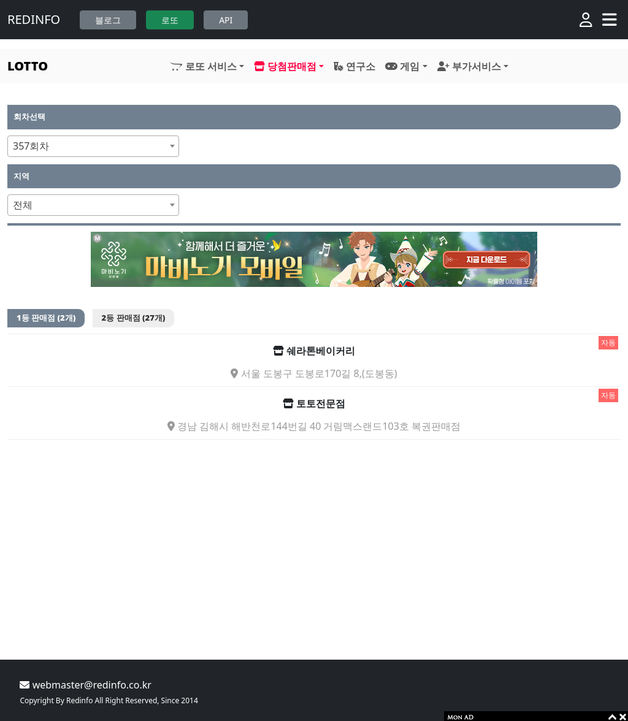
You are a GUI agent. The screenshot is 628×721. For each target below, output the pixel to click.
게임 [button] (402, 66)
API (225, 20)
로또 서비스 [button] (203, 66)
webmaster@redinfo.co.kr (85, 685)
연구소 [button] (354, 66)
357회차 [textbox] (31, 146)
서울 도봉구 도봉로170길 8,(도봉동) (314, 373)
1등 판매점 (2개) (46, 317)
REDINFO (33, 19)
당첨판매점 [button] (285, 66)
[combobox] (93, 146)
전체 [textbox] (23, 205)
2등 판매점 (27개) (134, 317)
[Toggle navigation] (610, 19)
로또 (169, 20)
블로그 (108, 20)
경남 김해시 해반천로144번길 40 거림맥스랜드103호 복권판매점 (314, 426)
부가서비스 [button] (469, 66)
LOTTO (27, 66)
